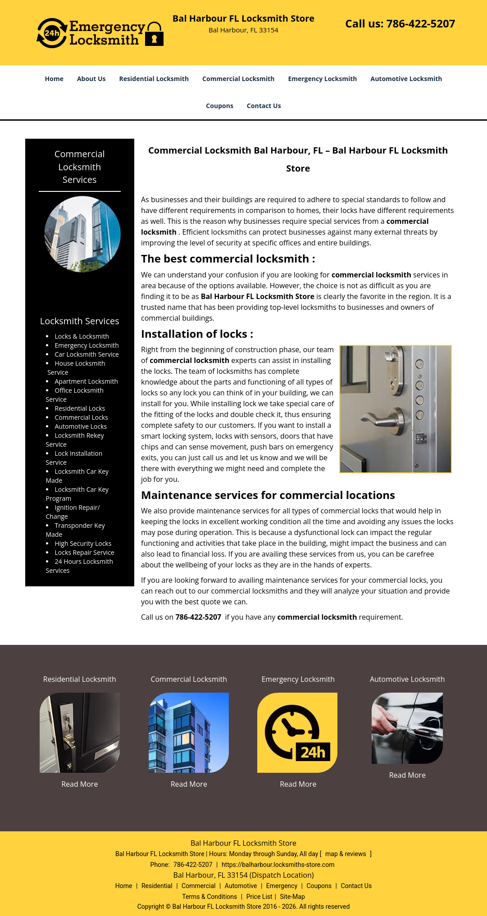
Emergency (281, 885)
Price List (259, 896)
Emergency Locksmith (322, 78)
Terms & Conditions (209, 896)
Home (54, 78)
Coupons (219, 105)
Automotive (241, 885)
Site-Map (292, 896)
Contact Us (264, 105)
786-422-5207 (421, 23)
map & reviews (346, 853)
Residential (157, 885)
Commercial (198, 885)
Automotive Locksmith (406, 78)
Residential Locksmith (154, 78)
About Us (91, 78)
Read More (79, 784)
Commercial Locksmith (238, 78)
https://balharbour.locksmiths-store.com (278, 864)
